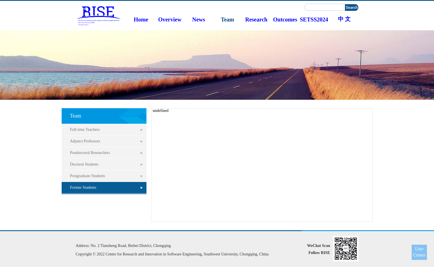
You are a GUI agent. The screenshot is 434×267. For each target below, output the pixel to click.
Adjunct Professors (85, 141)
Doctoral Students (84, 164)
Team (227, 19)
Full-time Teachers (85, 129)
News (198, 19)
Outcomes (285, 19)
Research (256, 19)
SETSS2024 (314, 19)
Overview (169, 19)
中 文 (344, 19)
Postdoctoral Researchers (90, 153)
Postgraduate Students (87, 176)
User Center (419, 251)
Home (141, 19)
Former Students (83, 187)
